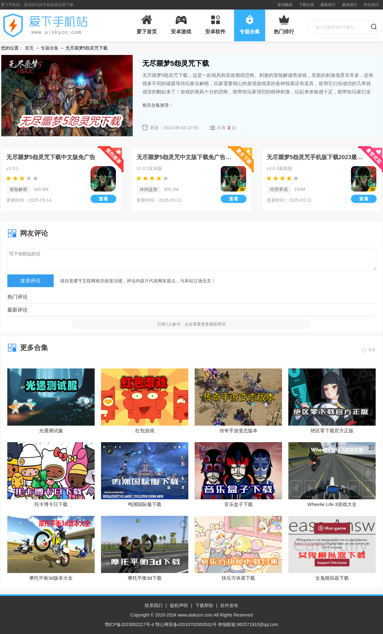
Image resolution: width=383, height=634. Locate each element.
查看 (103, 198)
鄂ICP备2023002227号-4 (129, 624)
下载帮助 (204, 605)
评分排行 (371, 5)
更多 (372, 349)
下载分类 (306, 5)
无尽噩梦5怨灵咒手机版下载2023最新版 (316, 157)
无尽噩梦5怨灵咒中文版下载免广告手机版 (186, 157)
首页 (29, 48)
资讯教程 (284, 5)
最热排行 (349, 5)
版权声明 (179, 605)
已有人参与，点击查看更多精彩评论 (191, 324)
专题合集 (49, 48)
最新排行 (328, 5)
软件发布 (229, 605)
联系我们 (154, 605)
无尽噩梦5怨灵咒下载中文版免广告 (50, 157)
